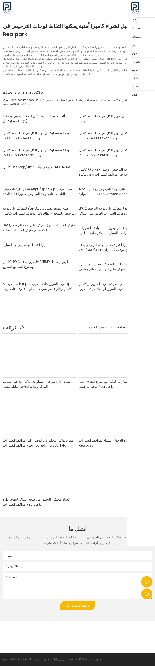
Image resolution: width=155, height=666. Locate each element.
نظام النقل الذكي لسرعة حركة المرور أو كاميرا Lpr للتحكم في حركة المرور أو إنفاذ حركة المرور (114, 286)
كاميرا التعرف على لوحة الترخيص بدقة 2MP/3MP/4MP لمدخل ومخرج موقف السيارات (112, 247)
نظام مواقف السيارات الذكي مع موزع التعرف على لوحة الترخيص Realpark (113, 384)
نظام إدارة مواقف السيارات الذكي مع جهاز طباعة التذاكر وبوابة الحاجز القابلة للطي (36, 384)
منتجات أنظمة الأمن (126, 327)
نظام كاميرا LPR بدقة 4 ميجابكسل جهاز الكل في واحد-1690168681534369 (36, 135)
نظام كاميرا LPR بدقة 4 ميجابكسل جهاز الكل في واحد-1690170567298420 (112, 152)
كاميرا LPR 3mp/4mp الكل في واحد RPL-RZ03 (36, 167)
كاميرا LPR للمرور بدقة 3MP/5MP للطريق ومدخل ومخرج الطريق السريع (37, 264)
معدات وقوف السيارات (99, 327)
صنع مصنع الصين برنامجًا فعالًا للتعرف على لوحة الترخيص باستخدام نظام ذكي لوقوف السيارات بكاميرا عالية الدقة (39, 211)
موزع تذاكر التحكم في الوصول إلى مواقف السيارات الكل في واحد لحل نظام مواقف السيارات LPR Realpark (38, 443)
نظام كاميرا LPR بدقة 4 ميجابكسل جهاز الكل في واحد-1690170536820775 (36, 152)
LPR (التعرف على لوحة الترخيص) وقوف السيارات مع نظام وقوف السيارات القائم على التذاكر (115, 211)
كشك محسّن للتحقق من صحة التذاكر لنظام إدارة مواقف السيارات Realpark (36, 502)
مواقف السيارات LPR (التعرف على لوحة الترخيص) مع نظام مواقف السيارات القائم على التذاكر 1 (113, 230)
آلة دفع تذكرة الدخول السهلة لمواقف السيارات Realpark (110, 443)
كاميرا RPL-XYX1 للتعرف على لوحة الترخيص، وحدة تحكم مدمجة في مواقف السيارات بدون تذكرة (113, 172)
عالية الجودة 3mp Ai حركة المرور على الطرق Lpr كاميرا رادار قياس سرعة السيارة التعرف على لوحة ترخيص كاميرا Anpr (37, 286)
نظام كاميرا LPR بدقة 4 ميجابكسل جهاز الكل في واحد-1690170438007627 (112, 135)
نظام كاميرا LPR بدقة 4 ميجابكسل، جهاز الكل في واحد (112, 118)
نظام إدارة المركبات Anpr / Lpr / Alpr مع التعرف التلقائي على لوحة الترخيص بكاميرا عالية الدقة (37, 191)
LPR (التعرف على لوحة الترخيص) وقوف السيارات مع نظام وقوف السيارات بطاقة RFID (39, 228)
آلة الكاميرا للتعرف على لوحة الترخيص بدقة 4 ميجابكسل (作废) (34, 118)
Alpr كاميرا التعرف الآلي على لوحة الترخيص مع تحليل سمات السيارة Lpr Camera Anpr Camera (115, 191)
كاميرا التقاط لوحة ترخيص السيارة (26, 244)
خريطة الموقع (32, 659)
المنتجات (145, 327)
